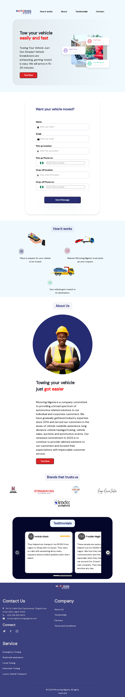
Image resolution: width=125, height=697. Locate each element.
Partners (58, 620)
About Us (59, 609)
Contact (100, 11)
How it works (46, 11)
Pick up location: (62, 148)
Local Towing (9, 663)
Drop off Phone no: (62, 184)
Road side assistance (13, 657)
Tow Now (28, 75)
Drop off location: (62, 172)
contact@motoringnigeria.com (20, 618)
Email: (62, 136)
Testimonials (81, 11)
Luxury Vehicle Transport (15, 674)
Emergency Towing (12, 652)
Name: (62, 124)
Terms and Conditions (65, 625)
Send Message (62, 200)
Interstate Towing (11, 668)
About (64, 11)
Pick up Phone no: (62, 160)
